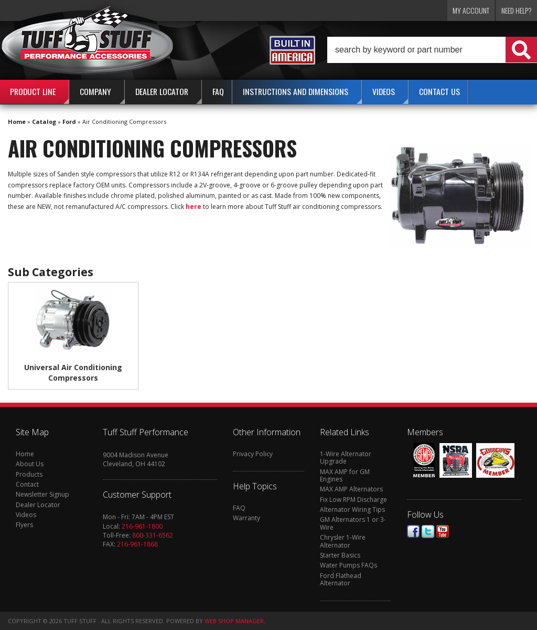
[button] (432, 50)
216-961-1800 (142, 526)
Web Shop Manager (234, 621)
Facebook (413, 531)
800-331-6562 (152, 535)
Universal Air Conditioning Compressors (73, 372)
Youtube (442, 531)
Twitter (428, 531)
